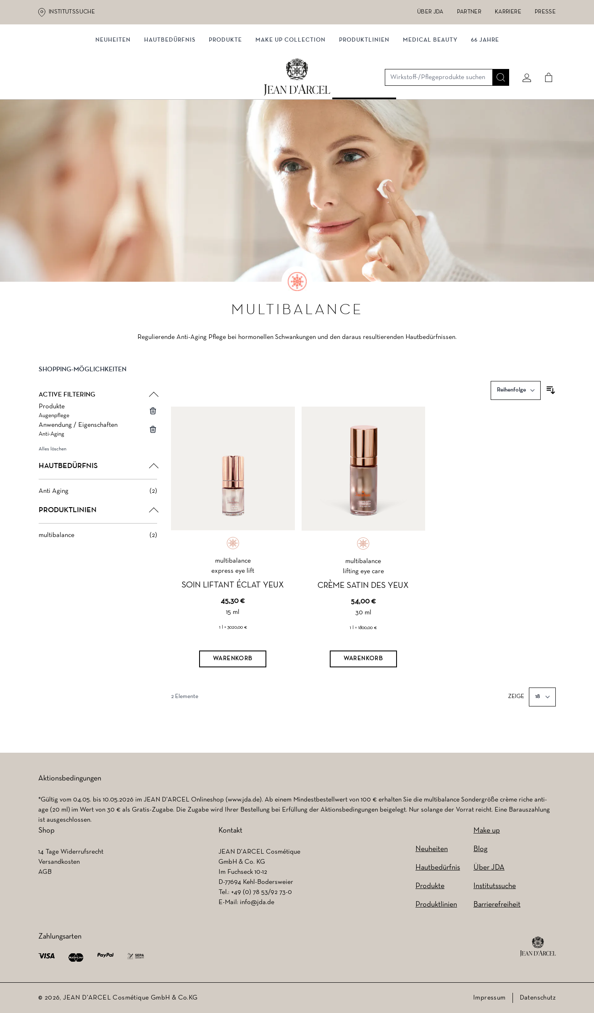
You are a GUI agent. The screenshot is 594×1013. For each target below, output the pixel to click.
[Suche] (497, 53)
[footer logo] (538, 946)
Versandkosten (59, 862)
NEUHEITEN (113, 87)
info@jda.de (257, 902)
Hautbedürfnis (169, 87)
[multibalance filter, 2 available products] (98, 538)
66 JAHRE (485, 87)
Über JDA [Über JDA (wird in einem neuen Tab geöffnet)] (430, 12)
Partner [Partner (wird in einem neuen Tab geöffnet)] (469, 12)
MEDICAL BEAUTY (430, 87)
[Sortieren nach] (516, 393)
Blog (480, 849)
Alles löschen (52, 452)
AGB (45, 872)
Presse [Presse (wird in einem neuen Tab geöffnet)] (545, 12)
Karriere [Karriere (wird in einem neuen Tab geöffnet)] (508, 12)
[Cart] (545, 53)
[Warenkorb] (232, 661)
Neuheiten (431, 849)
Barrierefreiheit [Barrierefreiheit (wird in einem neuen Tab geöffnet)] (496, 904)
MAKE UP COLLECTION (290, 87)
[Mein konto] (523, 53)
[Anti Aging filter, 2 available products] (98, 493)
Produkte (225, 87)
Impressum (489, 998)
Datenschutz (538, 998)
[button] (98, 378)
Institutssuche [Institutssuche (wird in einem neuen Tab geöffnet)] (72, 12)
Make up (486, 830)
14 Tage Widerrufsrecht (70, 852)
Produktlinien (364, 87)
